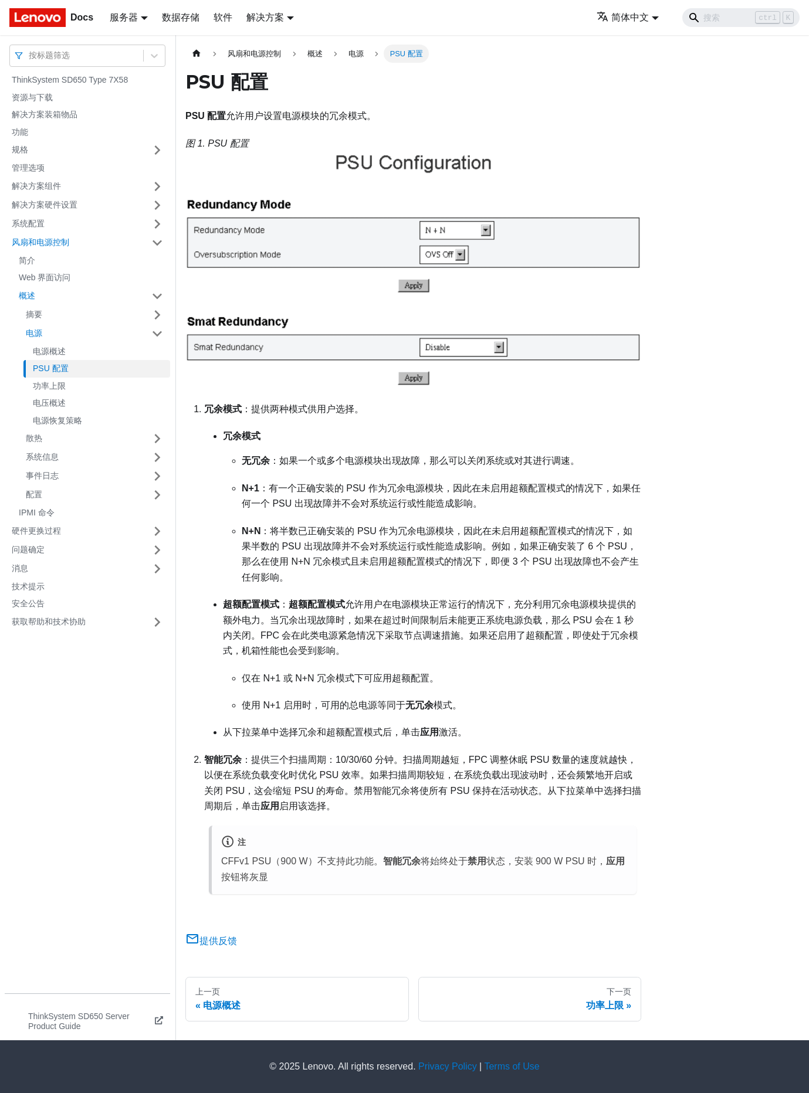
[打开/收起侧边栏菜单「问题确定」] (157, 550)
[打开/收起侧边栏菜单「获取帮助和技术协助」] (157, 622)
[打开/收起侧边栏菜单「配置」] (157, 495)
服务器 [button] (124, 17)
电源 (34, 333)
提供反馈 (211, 941)
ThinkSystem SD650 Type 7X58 (70, 79)
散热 (34, 438)
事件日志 (42, 475)
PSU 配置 (51, 368)
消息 (20, 568)
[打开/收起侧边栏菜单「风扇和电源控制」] (157, 242)
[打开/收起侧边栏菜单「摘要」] (157, 315)
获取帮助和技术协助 (49, 621)
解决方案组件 (36, 186)
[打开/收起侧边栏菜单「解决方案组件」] (157, 186)
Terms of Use (511, 1066)
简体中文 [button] (623, 17)
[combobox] (30, 55)
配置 (34, 494)
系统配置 (28, 223)
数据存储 (180, 17)
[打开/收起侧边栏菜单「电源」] (157, 333)
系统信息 (42, 456)
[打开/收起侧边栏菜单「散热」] (157, 438)
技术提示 (28, 586)
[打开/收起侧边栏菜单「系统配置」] (157, 224)
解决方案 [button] (265, 17)
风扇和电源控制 (40, 242)
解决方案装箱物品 (44, 114)
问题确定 (28, 549)
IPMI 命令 (37, 512)
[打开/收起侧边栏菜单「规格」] (157, 150)
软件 (223, 17)
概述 (27, 295)
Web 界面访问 (44, 277)
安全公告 (28, 603)
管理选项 (28, 167)
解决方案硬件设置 (44, 204)
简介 (27, 260)
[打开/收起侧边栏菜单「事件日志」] (157, 476)
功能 (20, 132)
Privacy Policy (447, 1066)
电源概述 (49, 351)
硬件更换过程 (36, 530)
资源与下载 (32, 97)
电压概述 (49, 403)
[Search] (741, 17)
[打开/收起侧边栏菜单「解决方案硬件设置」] (157, 205)
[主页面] (196, 54)
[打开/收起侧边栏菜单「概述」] (157, 296)
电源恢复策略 (57, 420)
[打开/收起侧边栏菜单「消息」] (157, 568)
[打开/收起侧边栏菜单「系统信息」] (157, 457)
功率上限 (49, 386)
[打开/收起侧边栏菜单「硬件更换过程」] (157, 531)
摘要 (34, 314)
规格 (20, 149)
